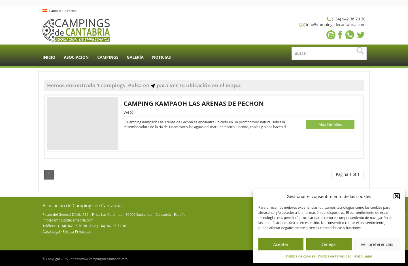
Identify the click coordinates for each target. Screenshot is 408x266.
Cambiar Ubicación (59, 11)
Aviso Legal (363, 256)
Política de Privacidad (334, 256)
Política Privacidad (77, 231)
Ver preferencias (377, 244)
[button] (397, 196)
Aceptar (280, 244)
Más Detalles (330, 124)
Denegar (328, 244)
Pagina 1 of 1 (348, 174)
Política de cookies (300, 256)
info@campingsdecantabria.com (68, 220)
